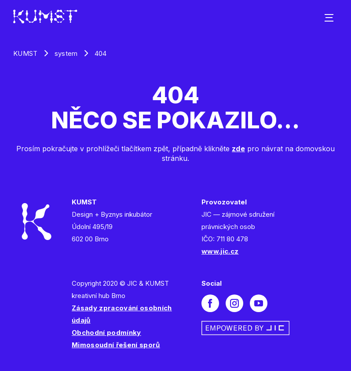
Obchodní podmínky (106, 332)
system (66, 53)
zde (238, 148)
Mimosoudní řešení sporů (116, 345)
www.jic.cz (219, 251)
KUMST (25, 53)
